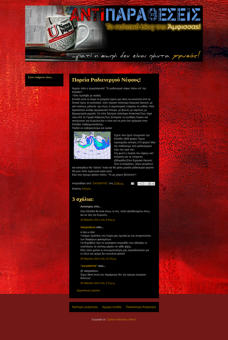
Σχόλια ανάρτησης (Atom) (121, 319)
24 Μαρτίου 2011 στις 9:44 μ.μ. (98, 219)
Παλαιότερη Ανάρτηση (141, 307)
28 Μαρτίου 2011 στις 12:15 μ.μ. (98, 258)
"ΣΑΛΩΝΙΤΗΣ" (89, 266)
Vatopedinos (88, 227)
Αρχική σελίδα (111, 307)
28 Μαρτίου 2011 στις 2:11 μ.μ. (98, 283)
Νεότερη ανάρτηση (85, 307)
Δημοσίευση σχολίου (88, 290)
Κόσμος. (86, 188)
